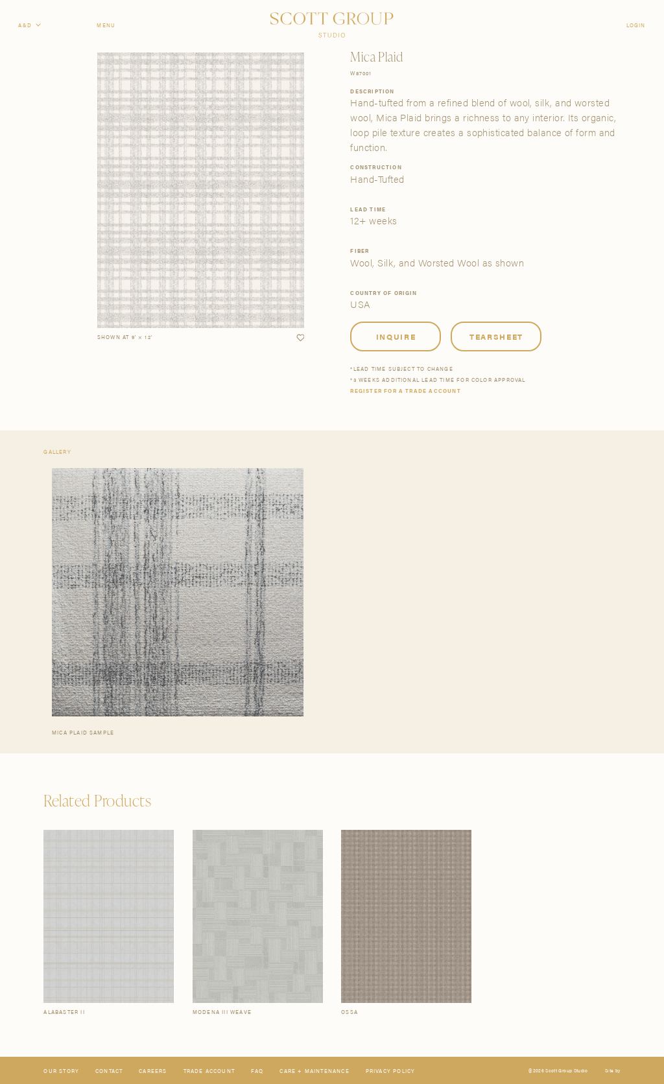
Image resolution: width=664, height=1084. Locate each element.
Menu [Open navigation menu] (106, 25)
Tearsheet (496, 336)
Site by (612, 1070)
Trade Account (209, 1071)
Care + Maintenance (314, 1071)
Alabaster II (63, 1012)
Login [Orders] (636, 25)
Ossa (349, 1012)
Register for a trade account (405, 391)
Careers (153, 1071)
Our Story (61, 1071)
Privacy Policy (391, 1071)
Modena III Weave (222, 1012)
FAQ (257, 1071)
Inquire (396, 336)
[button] (300, 338)
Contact (109, 1071)
